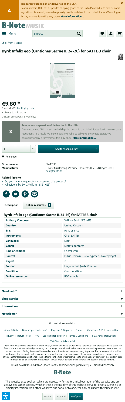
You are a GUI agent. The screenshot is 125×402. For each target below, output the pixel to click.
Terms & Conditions (78, 335)
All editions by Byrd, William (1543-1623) (26, 184)
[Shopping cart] (119, 33)
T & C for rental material (62, 341)
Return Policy (24, 335)
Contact (79, 330)
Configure (75, 396)
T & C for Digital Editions (104, 335)
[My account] (110, 33)
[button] (6, 396)
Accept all (61, 396)
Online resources (38, 205)
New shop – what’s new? (34, 330)
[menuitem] (9, 33)
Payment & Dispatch (61, 330)
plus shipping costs (25, 108)
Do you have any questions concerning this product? (34, 181)
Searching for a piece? (54, 335)
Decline (47, 396)
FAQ (37, 335)
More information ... (73, 16)
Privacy (9, 335)
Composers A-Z (95, 330)
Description (11, 204)
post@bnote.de (54, 170)
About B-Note (11, 330)
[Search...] (57, 33)
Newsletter (112, 330)
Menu (9, 33)
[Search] (79, 33)
